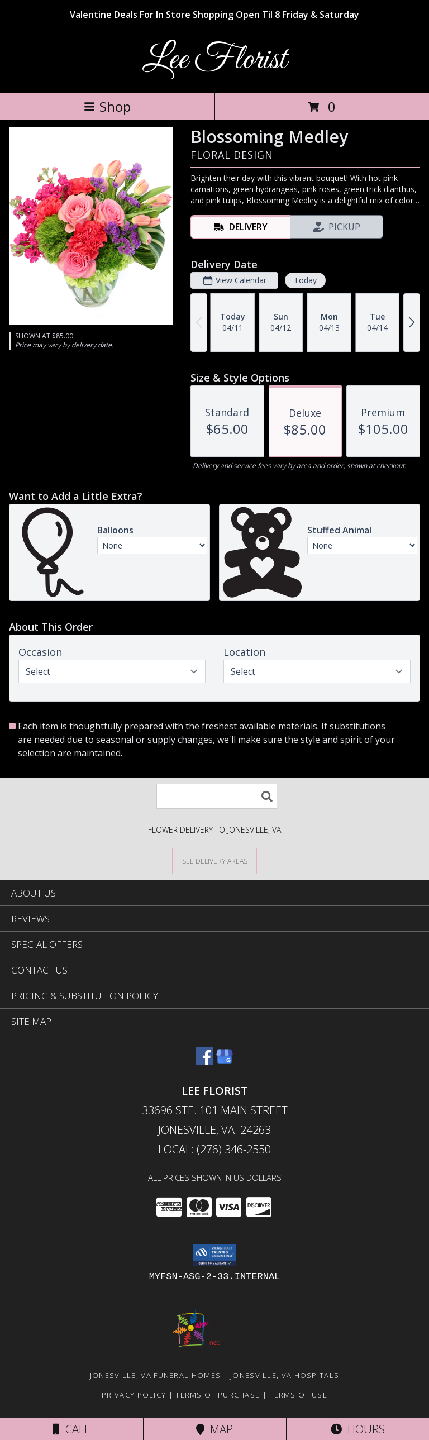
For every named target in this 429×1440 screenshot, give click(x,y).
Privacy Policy (134, 1395)
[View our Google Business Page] (224, 1061)
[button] (214, 1255)
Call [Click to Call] (71, 1429)
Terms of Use (298, 1395)
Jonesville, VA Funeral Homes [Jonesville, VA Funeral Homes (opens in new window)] (155, 1375)
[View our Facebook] (204, 1061)
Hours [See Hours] (358, 1429)
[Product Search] (216, 796)
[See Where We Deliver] (214, 860)
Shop (107, 106)
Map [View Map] (214, 1429)
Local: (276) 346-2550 (214, 1149)
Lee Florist (214, 60)
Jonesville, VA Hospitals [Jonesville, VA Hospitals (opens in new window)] (284, 1375)
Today (305, 280)
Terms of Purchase (217, 1395)
